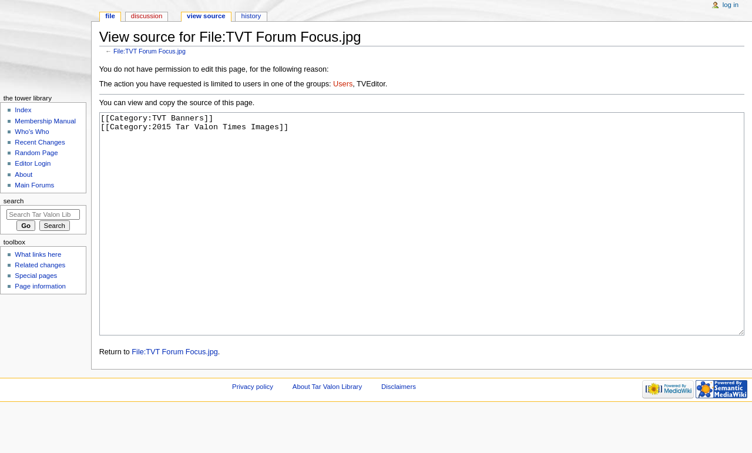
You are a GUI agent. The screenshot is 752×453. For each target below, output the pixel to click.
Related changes (40, 265)
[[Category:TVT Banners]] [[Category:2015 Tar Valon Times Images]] (422, 246)
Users (342, 84)
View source (206, 15)
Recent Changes (40, 142)
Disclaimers (398, 430)
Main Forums (34, 185)
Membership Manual (45, 121)
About (23, 174)
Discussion (146, 15)
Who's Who (32, 131)
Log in (730, 4)
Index (23, 109)
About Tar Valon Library (327, 430)
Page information (40, 286)
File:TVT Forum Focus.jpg (149, 51)
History (251, 15)
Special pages (36, 275)
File (110, 15)
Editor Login (33, 163)
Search (14, 200)
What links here (38, 254)
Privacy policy (252, 430)
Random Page (36, 152)
